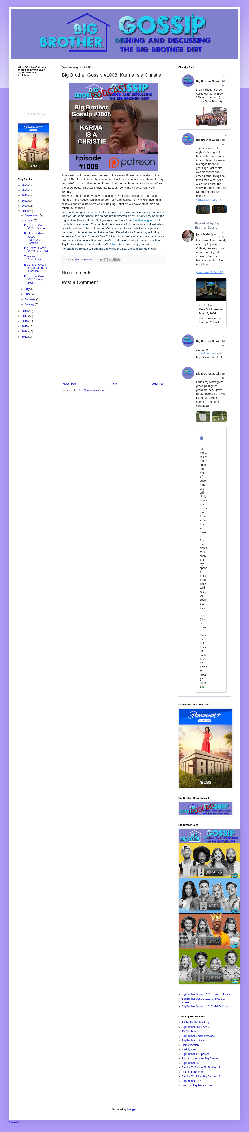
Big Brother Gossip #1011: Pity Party (36, 227)
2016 (25, 321)
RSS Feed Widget (36, 114)
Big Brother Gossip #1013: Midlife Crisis (205, 1006)
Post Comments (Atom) (91, 390)
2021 (25, 200)
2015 (25, 326)
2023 (25, 190)
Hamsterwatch (190, 1045)
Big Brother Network (193, 1040)
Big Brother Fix (190, 1063)
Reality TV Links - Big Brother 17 (201, 1076)
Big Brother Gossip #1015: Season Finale (206, 994)
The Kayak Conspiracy (32, 258)
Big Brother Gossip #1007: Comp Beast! (35, 279)
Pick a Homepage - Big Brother (200, 1058)
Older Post (158, 383)
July (27, 289)
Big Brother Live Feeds (195, 1027)
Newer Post (69, 383)
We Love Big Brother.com (197, 1085)
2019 (25, 211)
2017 (25, 316)
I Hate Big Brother (192, 1071)
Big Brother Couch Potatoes (198, 1035)
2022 (25, 195)
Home (114, 383)
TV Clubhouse (190, 1031)
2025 (25, 185)
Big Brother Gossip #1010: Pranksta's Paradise (35, 238)
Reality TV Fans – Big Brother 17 (201, 1067)
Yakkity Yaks (189, 1049)
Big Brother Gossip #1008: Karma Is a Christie (35, 268)
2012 (25, 336)
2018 (25, 311)
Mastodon (14, 1121)
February (30, 299)
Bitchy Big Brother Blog (195, 1022)
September (32, 215)
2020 (25, 205)
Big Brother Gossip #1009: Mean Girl (36, 250)
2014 (25, 331)
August (29, 220)
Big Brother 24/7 (191, 1080)
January (30, 304)
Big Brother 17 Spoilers (195, 1054)
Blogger (131, 1109)
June (28, 294)
